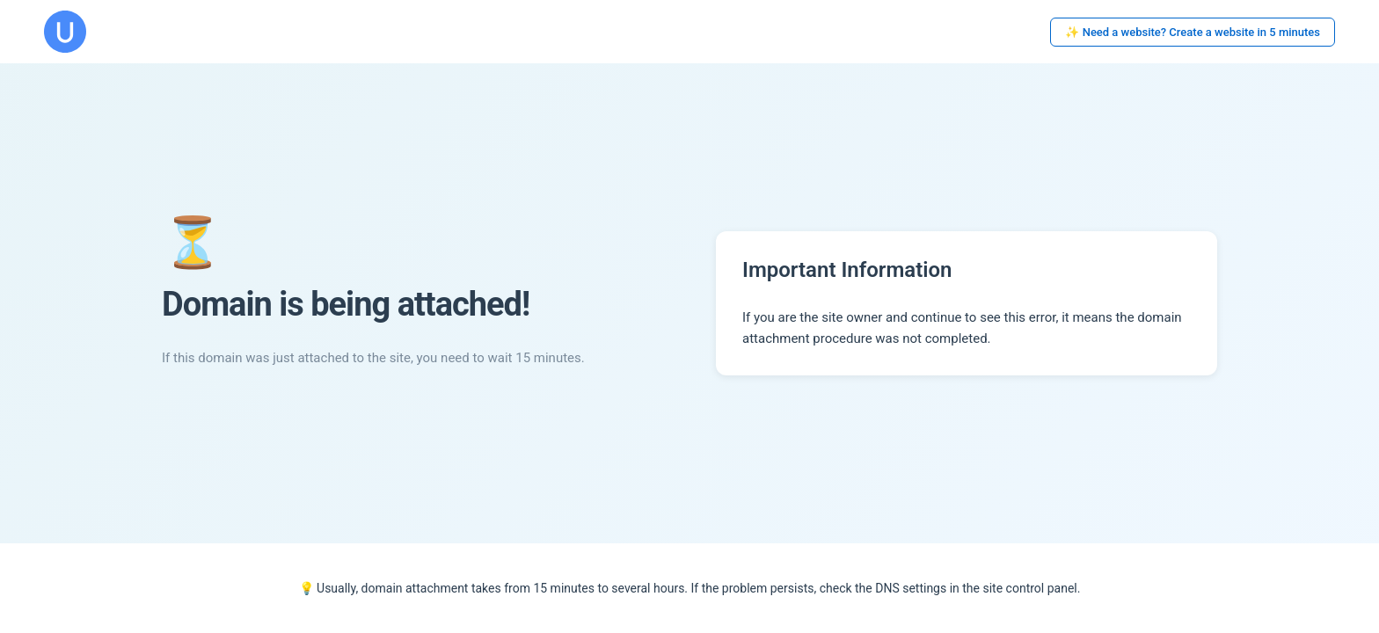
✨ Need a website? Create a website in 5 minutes (1192, 32)
